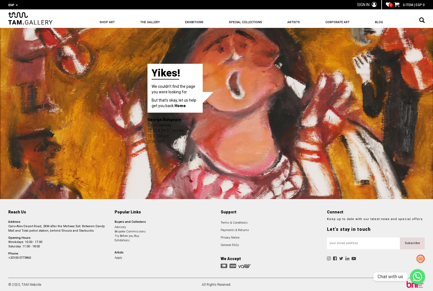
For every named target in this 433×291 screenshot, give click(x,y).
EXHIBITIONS (194, 22)
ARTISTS (293, 22)
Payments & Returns (235, 229)
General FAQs (230, 244)
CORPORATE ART (337, 22)
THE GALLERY (150, 22)
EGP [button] (13, 5)
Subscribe (412, 242)
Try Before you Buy (127, 235)
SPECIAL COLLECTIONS (245, 22)
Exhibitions (122, 239)
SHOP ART (107, 22)
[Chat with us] (417, 276)
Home (180, 105)
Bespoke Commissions (130, 230)
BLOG (379, 22)
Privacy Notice (230, 237)
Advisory (120, 226)
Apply (118, 257)
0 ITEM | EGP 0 (409, 5)
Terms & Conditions (234, 222)
